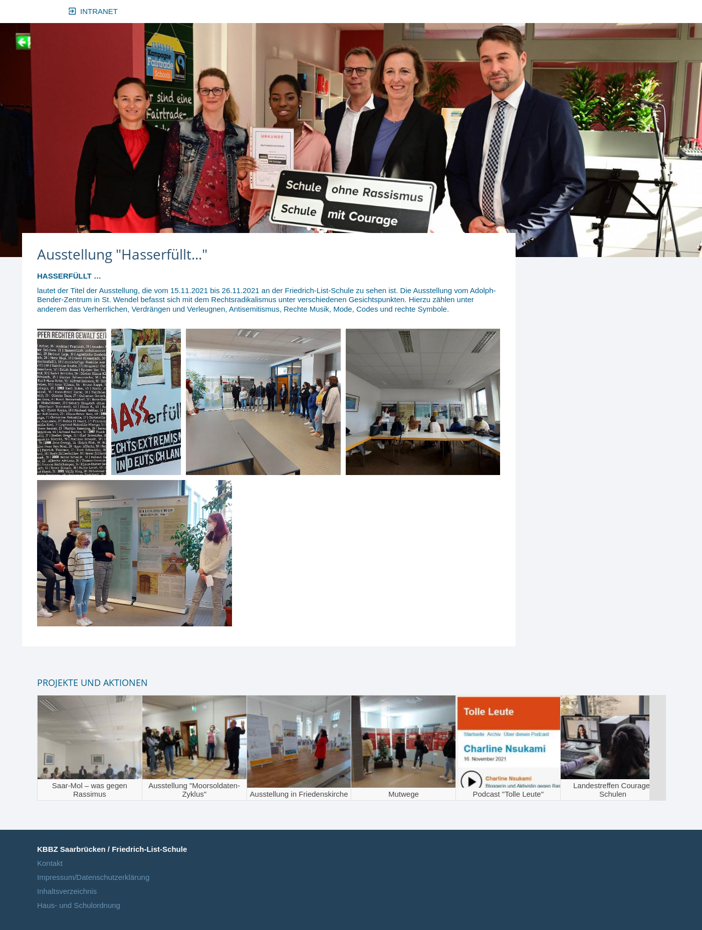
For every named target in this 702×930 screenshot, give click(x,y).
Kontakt (50, 863)
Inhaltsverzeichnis (67, 891)
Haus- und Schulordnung (78, 905)
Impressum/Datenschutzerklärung (93, 877)
